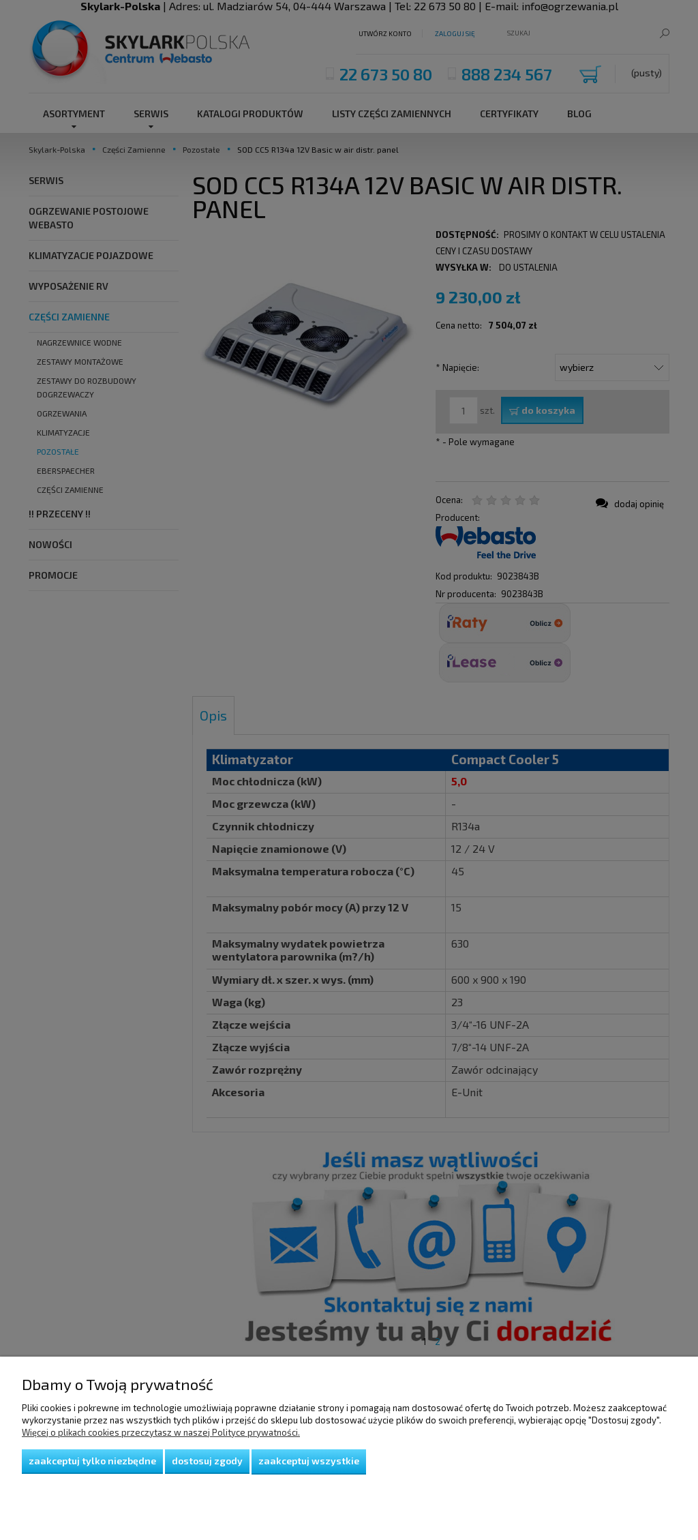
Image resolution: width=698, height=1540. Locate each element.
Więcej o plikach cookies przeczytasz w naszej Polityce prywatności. (161, 1432)
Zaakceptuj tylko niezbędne (92, 1460)
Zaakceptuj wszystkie (308, 1460)
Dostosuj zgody (207, 1460)
